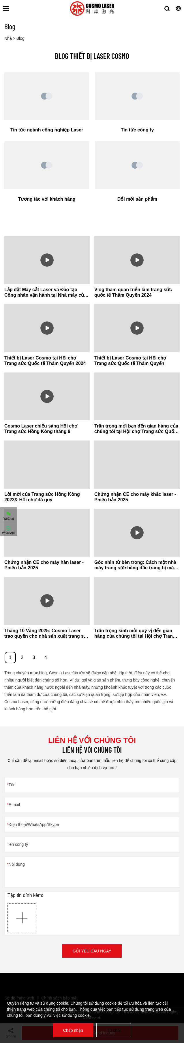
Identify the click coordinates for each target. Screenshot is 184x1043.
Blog (20, 38)
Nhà (8, 38)
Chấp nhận (73, 1030)
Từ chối (114, 1030)
